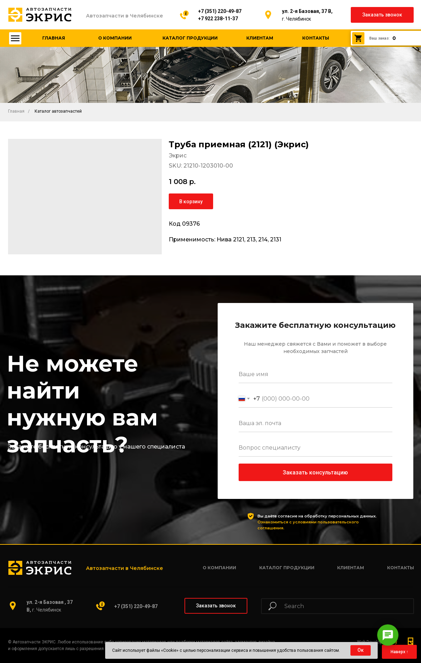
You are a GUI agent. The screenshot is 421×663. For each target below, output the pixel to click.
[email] (315, 423)
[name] (315, 374)
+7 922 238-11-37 (218, 18)
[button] (382, 15)
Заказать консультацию (315, 472)
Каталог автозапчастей (58, 111)
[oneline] (315, 448)
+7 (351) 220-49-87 (219, 11)
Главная (16, 111)
